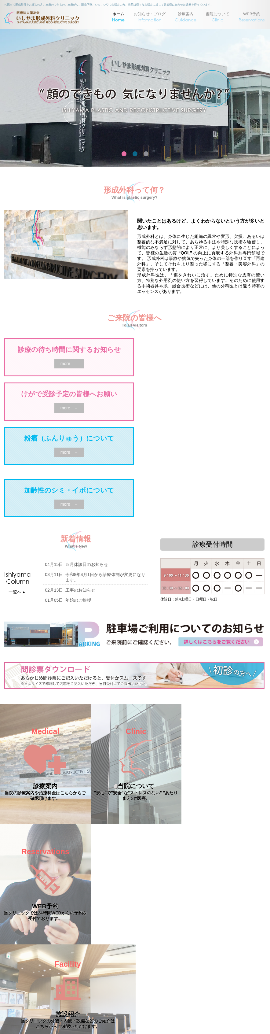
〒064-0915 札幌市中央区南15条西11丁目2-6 (132, 957)
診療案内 (185, 17)
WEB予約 (252, 17)
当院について (217, 17)
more (69, 363)
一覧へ (18, 591)
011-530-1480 (147, 1007)
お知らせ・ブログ (150, 17)
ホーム (118, 17)
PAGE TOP (135, 920)
